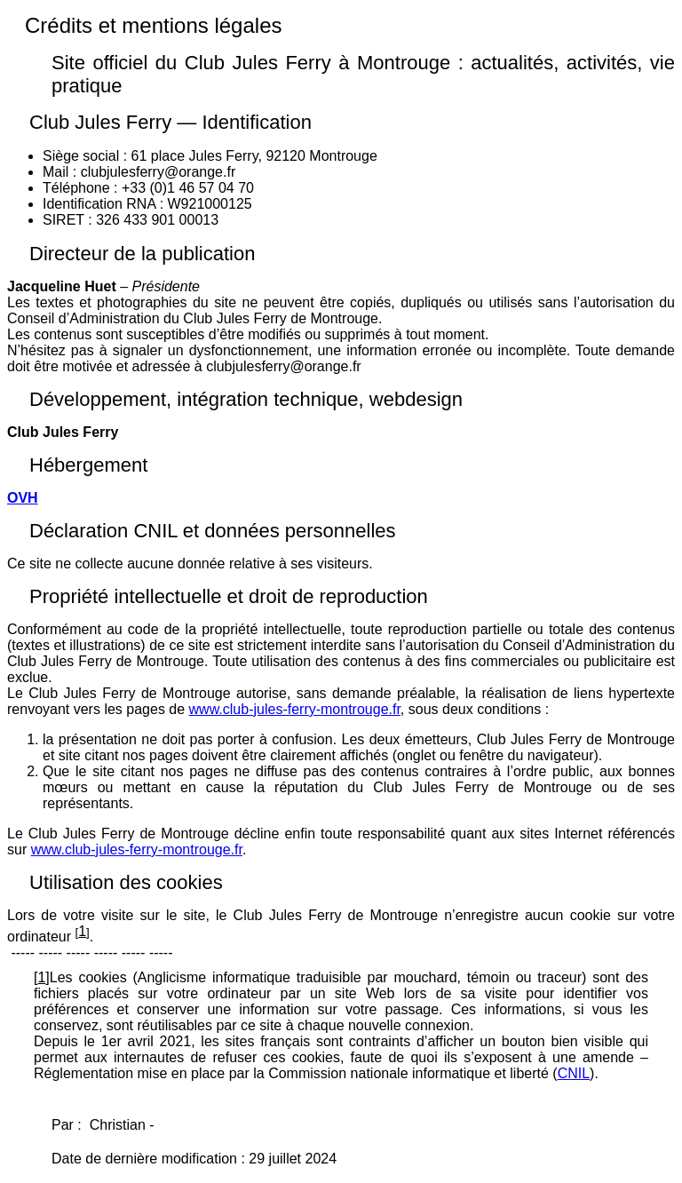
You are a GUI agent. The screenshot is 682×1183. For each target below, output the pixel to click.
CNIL (574, 1073)
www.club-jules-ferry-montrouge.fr (294, 709)
